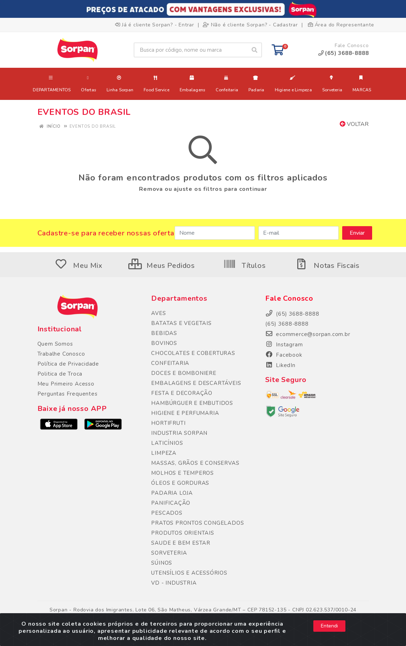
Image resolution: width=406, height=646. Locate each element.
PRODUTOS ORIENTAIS (182, 532)
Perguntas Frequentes (67, 393)
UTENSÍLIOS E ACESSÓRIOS (189, 572)
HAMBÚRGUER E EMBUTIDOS (192, 403)
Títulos (244, 265)
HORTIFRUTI (168, 423)
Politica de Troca (60, 373)
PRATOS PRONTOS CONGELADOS (197, 523)
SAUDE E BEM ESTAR (180, 542)
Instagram (284, 344)
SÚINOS (161, 562)
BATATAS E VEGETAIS (181, 323)
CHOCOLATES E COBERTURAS (193, 353)
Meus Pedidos (161, 265)
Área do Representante (341, 24)
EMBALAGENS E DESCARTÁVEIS (196, 383)
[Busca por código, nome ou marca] (190, 49)
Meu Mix (79, 265)
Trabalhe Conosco (61, 353)
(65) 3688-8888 (286, 323)
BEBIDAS (164, 333)
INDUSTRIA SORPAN (179, 433)
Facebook (283, 354)
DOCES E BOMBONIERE (183, 373)
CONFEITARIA (170, 363)
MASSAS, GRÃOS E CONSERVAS (195, 463)
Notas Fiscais (327, 265)
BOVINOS (164, 343)
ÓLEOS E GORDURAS (180, 483)
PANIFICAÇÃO (170, 503)
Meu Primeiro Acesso (65, 383)
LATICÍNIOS (167, 443)
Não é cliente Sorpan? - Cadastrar (250, 24)
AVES (158, 313)
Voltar (354, 124)
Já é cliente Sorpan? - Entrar (154, 24)
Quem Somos (55, 343)
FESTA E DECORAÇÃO (181, 393)
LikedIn (280, 365)
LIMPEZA (163, 453)
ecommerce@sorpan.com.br (307, 334)
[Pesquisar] (254, 49)
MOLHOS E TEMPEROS (182, 473)
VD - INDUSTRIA (173, 582)
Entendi (329, 627)
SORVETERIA (169, 552)
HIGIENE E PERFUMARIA (185, 413)
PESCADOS (166, 513)
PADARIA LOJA (172, 493)
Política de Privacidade (68, 363)
